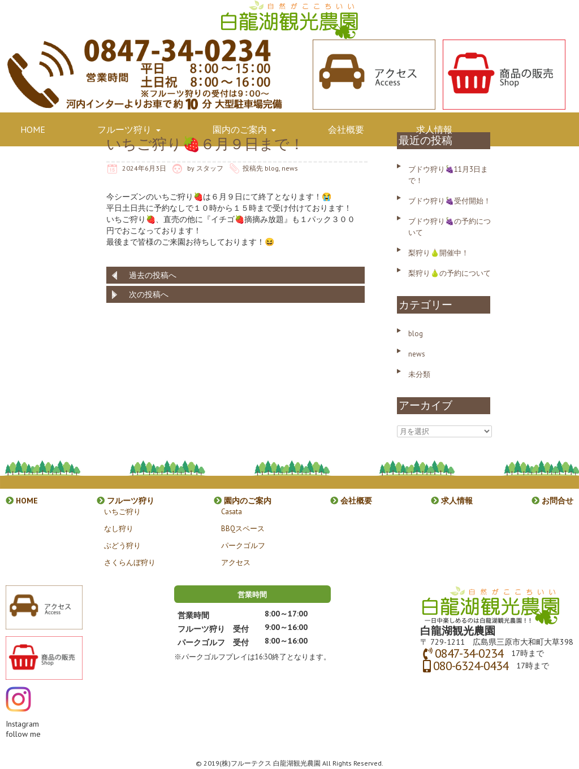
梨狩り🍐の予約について (449, 273)
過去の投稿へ (152, 275)
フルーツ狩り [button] (133, 129)
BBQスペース (243, 528)
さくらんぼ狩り (129, 562)
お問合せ (43, 170)
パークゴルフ (243, 545)
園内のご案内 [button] (248, 129)
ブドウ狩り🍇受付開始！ (449, 201)
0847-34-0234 (469, 653)
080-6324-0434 (470, 666)
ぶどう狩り (122, 545)
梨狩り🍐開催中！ (438, 253)
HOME (37, 129)
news (290, 168)
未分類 (419, 374)
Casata (231, 511)
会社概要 (350, 129)
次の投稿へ (148, 294)
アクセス (235, 562)
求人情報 (439, 129)
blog (272, 168)
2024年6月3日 (144, 168)
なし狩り (118, 528)
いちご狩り (122, 511)
